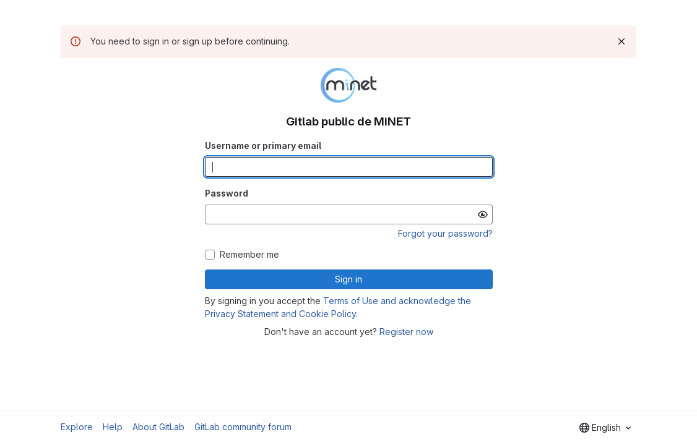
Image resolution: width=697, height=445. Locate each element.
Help (113, 427)
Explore (77, 427)
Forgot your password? (445, 233)
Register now (406, 331)
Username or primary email (263, 145)
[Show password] (483, 214)
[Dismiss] (621, 41)
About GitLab (158, 427)
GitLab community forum (243, 427)
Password (226, 193)
